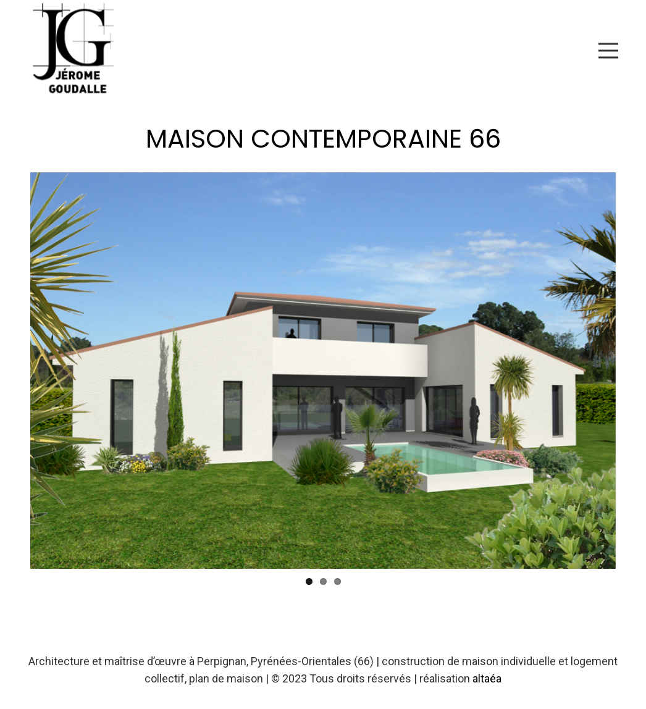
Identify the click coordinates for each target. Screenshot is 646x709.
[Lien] (78, 50)
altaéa (486, 678)
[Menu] (608, 50)
